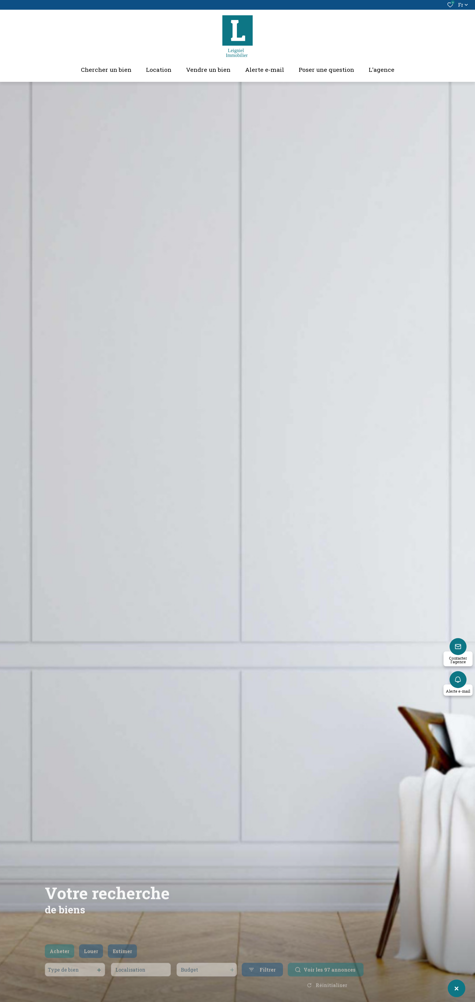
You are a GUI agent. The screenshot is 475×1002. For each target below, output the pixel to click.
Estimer (122, 959)
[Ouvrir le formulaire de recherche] (262, 978)
